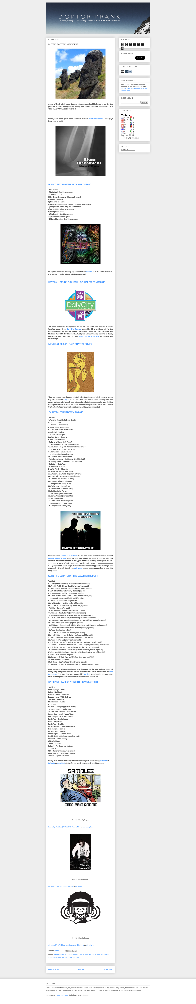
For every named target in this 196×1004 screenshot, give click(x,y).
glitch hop (96, 954)
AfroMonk (90, 945)
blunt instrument (71, 954)
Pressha (76, 957)
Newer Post (53, 969)
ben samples (59, 954)
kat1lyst (65, 957)
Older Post (108, 969)
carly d (81, 954)
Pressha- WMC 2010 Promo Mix (60, 886)
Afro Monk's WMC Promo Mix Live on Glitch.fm (66, 945)
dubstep (88, 954)
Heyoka (58, 957)
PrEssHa (78, 886)
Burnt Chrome (62, 995)
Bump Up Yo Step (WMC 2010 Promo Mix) (64, 827)
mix (70, 957)
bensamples (88, 827)
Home (81, 969)
